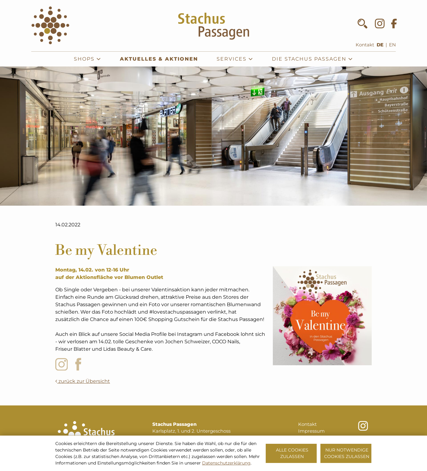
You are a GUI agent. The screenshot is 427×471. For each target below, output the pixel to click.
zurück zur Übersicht (82, 381)
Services (235, 59)
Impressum (311, 431)
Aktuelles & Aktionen (159, 59)
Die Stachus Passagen (312, 59)
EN (392, 45)
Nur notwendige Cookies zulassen (346, 453)
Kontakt (365, 45)
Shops (87, 59)
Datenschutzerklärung (226, 463)
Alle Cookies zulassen (292, 453)
